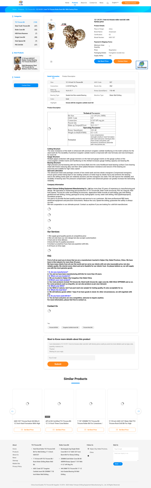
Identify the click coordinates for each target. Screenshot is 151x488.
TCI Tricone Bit (26, 22)
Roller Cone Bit (26, 30)
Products (15, 452)
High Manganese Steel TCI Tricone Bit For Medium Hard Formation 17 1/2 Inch (30, 67)
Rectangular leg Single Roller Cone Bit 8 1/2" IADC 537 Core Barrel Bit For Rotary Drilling (71, 452)
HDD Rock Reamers (26, 33)
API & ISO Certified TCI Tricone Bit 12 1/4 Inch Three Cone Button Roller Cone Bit (58, 423)
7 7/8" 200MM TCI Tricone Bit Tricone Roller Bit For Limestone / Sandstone (89, 423)
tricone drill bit (53, 327)
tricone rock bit (87, 327)
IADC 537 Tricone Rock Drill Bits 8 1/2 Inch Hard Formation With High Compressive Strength (27, 423)
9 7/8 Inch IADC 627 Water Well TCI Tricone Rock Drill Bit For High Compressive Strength (122, 423)
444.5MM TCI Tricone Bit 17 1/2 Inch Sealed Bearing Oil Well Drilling (71, 471)
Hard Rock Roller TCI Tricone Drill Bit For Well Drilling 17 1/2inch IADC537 (44, 452)
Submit (58, 364)
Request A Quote (130, 3)
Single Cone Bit (26, 37)
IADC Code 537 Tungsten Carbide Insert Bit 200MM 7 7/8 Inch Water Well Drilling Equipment (43, 472)
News (14, 458)
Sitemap (15, 460)
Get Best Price (103, 61)
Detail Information (53, 76)
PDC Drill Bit (26, 45)
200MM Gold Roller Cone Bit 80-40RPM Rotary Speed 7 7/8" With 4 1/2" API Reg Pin (71, 461)
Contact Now (26, 85)
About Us (16, 455)
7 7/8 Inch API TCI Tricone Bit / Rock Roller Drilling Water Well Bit (43, 461)
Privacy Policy (17, 466)
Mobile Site (16, 463)
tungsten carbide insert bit (70, 327)
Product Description (68, 76)
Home (15, 449)
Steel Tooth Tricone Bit (26, 26)
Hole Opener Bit (26, 41)
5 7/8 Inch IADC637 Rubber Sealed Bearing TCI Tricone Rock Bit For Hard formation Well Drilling (30, 60)
